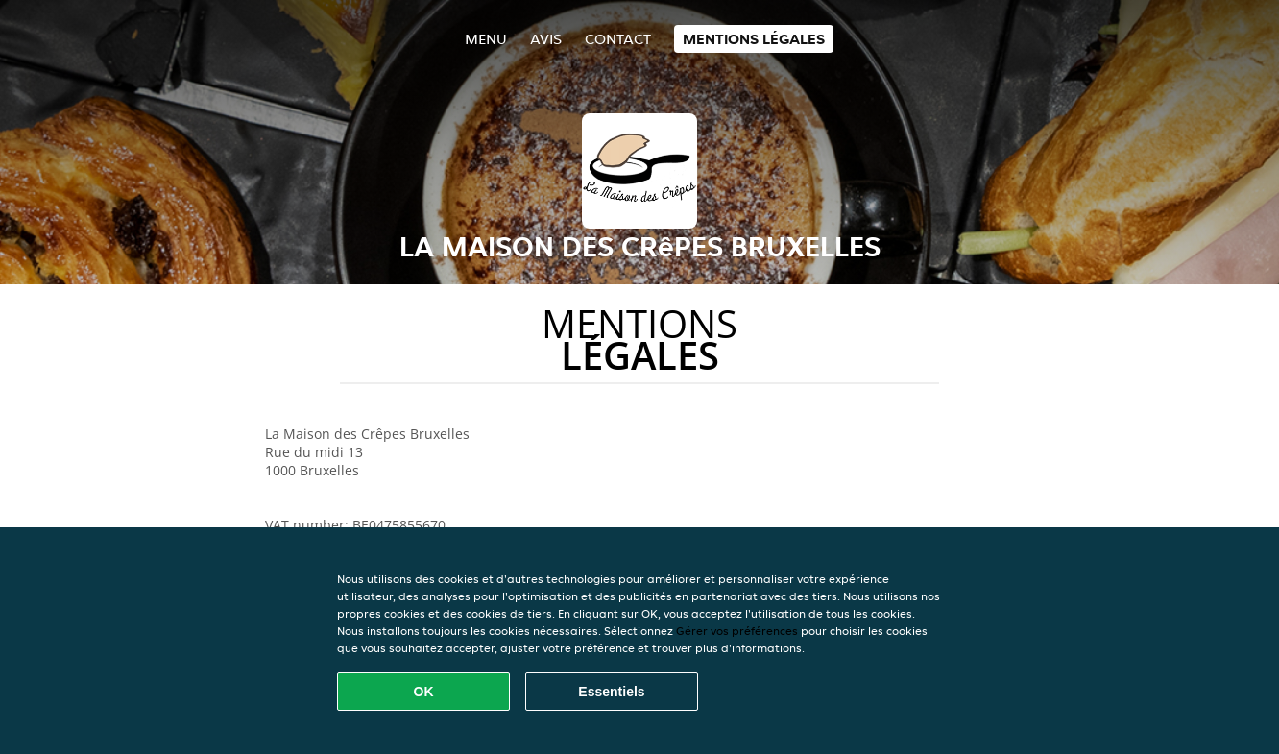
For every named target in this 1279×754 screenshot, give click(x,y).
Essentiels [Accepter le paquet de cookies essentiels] (611, 691)
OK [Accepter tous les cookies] (424, 691)
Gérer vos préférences (737, 630)
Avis (546, 39)
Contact (618, 39)
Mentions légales (754, 39)
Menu (486, 39)
